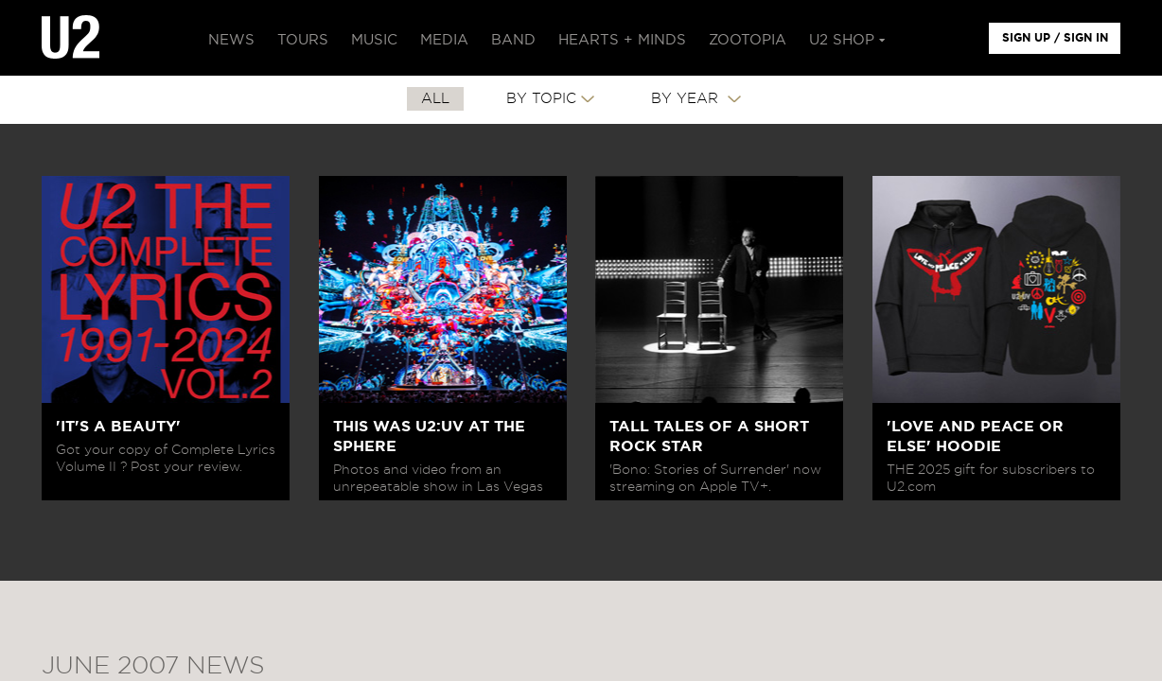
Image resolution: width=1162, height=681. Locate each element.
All (435, 99)
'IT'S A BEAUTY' (118, 426)
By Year (687, 99)
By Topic (541, 99)
